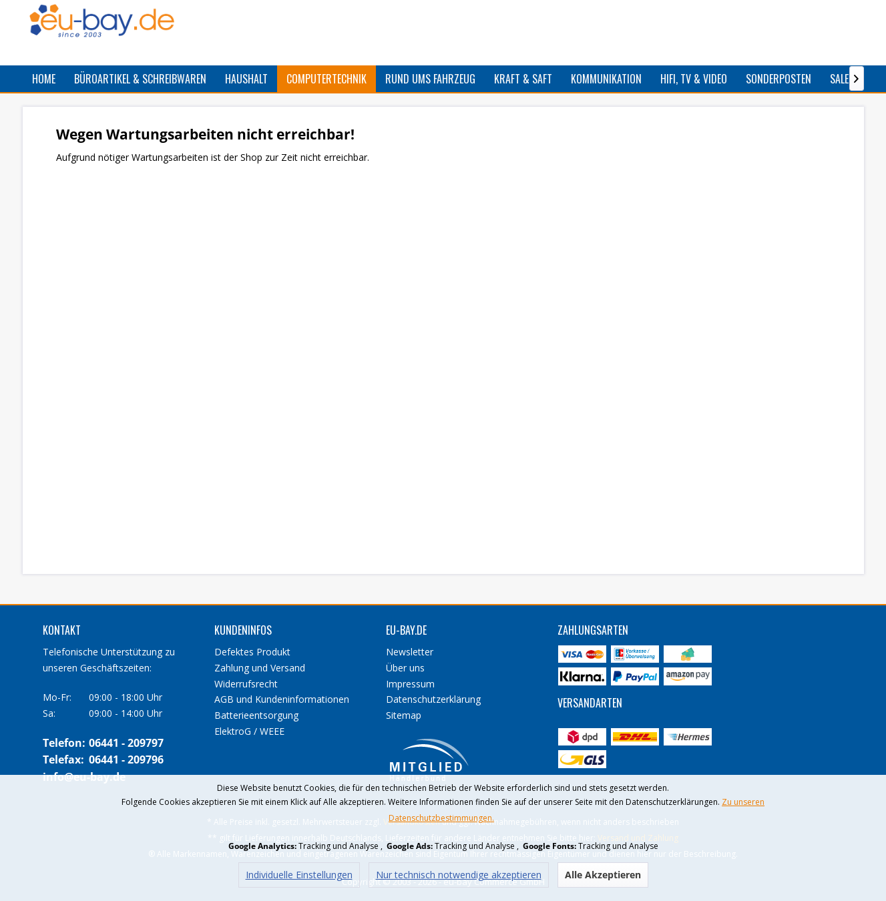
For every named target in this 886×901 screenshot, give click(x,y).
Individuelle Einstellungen (299, 874)
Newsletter (409, 651)
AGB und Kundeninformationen (281, 699)
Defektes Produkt (252, 651)
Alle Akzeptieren (603, 874)
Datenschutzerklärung (433, 699)
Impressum (410, 683)
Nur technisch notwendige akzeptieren (458, 874)
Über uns (405, 667)
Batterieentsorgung (256, 715)
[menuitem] (44, 78)
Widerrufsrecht (246, 683)
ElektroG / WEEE (249, 731)
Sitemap (403, 715)
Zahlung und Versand (259, 667)
